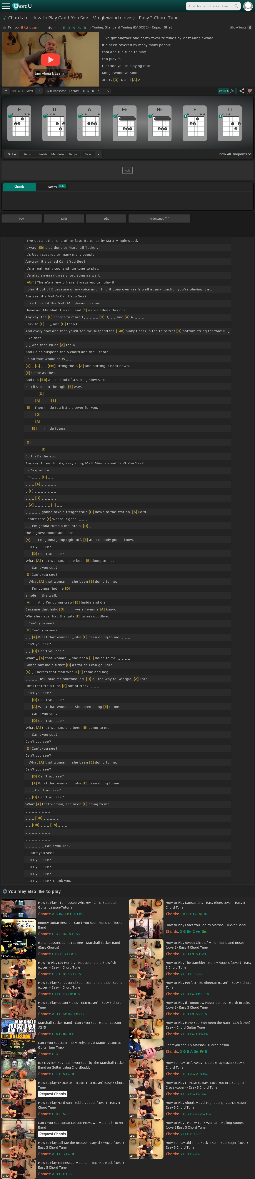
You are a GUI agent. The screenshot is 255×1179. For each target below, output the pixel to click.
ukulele (42, 154)
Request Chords (52, 1094)
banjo (73, 154)
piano (27, 154)
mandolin (57, 154)
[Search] (236, 6)
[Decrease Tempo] (6, 91)
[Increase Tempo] (39, 91)
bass (88, 154)
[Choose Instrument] (98, 154)
